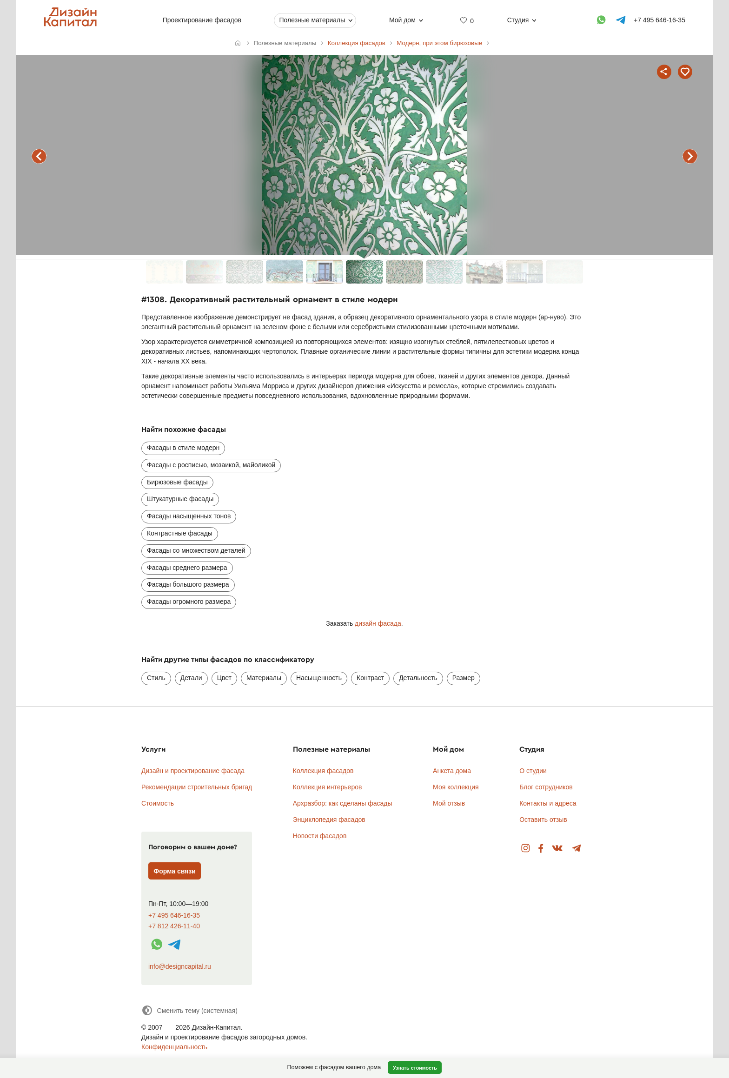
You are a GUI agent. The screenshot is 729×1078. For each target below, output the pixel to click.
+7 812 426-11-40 (174, 926)
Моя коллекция (456, 787)
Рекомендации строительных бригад (196, 787)
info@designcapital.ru (179, 966)
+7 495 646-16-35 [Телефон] (659, 20)
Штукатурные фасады (180, 499)
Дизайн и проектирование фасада (193, 770)
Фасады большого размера (188, 584)
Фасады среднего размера (187, 567)
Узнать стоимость (415, 1068)
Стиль (156, 677)
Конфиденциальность (174, 1047)
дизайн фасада (378, 623)
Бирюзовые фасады (177, 482)
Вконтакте (557, 848)
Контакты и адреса (547, 803)
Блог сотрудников (546, 787)
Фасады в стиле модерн (183, 447)
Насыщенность (319, 677)
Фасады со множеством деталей (196, 550)
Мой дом (402, 20)
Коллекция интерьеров (327, 787)
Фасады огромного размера (189, 601)
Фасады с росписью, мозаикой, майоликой (211, 465)
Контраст (370, 677)
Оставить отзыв (543, 819)
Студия (518, 20)
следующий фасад (690, 156)
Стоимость (157, 803)
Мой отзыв (449, 803)
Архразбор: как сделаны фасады (342, 803)
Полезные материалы (312, 20)
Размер (463, 677)
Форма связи (174, 871)
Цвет (224, 677)
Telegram (576, 848)
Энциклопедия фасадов (329, 819)
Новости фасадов (320, 836)
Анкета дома (452, 770)
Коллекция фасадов (323, 770)
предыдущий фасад (39, 156)
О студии (533, 770)
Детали (191, 677)
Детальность (418, 677)
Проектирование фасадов (202, 20)
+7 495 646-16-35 (174, 915)
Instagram (525, 848)
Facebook (541, 848)
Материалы (263, 677)
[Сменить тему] (189, 1010)
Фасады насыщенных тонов (189, 516)
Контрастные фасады (179, 533)
